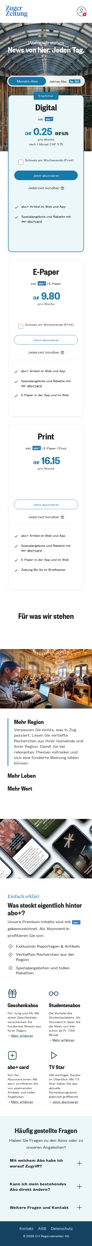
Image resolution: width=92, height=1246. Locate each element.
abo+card (35, 221)
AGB (42, 1228)
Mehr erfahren (22, 1035)
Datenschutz (62, 1228)
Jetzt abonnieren (65, 1101)
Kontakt (26, 1228)
